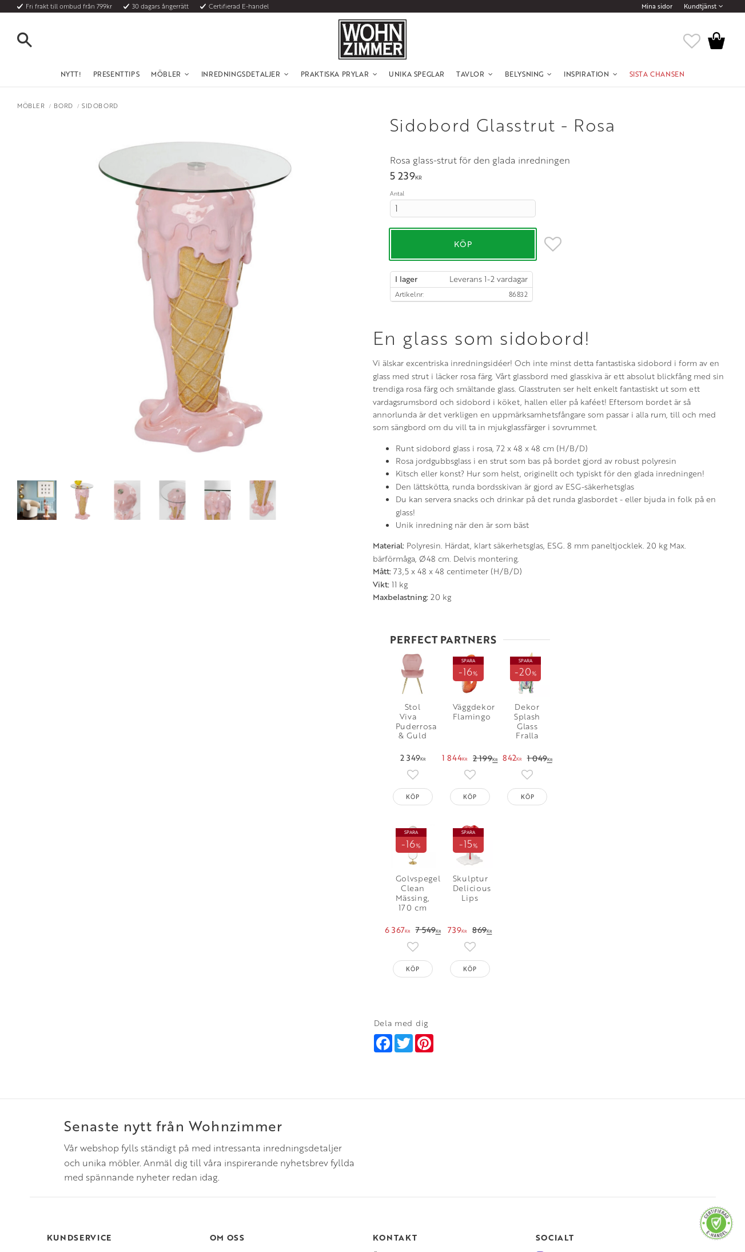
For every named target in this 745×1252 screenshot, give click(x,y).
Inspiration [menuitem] (586, 74)
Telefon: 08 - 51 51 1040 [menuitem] (408, 1103)
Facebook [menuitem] (563, 1103)
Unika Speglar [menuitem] (417, 74)
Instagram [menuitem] (562, 1089)
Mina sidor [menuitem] (657, 6)
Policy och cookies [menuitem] (76, 1159)
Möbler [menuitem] (166, 74)
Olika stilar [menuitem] (227, 1103)
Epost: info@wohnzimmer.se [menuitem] (416, 1117)
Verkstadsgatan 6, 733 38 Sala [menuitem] (417, 1131)
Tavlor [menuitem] (470, 74)
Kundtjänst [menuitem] (700, 6)
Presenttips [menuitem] (116, 74)
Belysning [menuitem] (524, 74)
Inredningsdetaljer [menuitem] (241, 74)
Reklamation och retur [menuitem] (82, 1144)
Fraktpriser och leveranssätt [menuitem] (90, 1117)
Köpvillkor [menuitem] (64, 1103)
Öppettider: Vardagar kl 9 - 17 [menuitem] (419, 1089)
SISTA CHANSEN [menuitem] (657, 74)
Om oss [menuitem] (221, 1089)
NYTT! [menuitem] (71, 74)
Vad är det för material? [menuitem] (84, 1131)
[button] (34, 40)
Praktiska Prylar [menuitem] (335, 74)
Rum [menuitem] (217, 1117)
